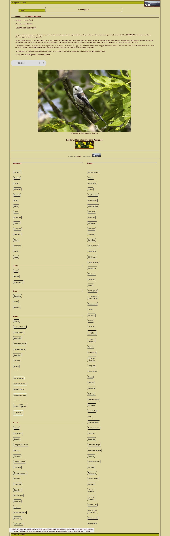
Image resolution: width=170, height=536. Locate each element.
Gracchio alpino (93, 399)
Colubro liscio (18, 332)
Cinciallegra (92, 268)
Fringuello (91, 366)
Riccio (16, 240)
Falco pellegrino (91, 340)
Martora (16, 223)
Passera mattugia (94, 445)
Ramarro (17, 361)
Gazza (90, 377)
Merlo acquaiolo (93, 422)
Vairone (16, 307)
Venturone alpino (20, 512)
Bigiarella (91, 234)
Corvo (90, 309)
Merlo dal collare (93, 428)
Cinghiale (17, 189)
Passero (91, 456)
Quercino (17, 234)
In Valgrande (15, 3)
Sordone (17, 479)
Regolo (16, 450)
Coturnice (91, 315)
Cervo (16, 183)
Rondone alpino (19, 462)
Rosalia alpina (19, 389)
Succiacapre (18, 495)
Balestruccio (92, 200)
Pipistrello (17, 229)
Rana (16, 271)
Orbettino (17, 355)
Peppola (91, 467)
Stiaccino (17, 490)
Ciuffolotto (91, 279)
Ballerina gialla (93, 206)
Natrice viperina (19, 349)
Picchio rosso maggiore (92, 511)
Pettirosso (91, 484)
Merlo (90, 416)
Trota (16, 302)
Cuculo (90, 321)
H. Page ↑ (22, 10)
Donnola (17, 195)
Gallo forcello (92, 371)
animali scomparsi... (18, 413)
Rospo (16, 276)
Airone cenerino (93, 172)
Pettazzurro (92, 473)
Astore (90, 189)
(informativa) (78, 531)
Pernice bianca (93, 479)
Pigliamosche (92, 523)
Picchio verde (92, 518)
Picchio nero (92, 505)
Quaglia (16, 439)
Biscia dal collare (20, 327)
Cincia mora (92, 257)
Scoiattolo (17, 246)
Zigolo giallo (18, 524)
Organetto (91, 439)
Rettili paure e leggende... (20, 405)
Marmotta (17, 217)
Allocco (90, 178)
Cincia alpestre (93, 246)
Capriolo (17, 178)
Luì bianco (91, 405)
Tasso (16, 251)
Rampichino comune (21, 445)
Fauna (23, 3)
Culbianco (91, 326)
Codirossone (92, 304)
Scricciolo (17, 467)
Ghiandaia (91, 388)
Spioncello (17, 484)
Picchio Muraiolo (91, 491)
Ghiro (16, 206)
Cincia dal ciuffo (93, 262)
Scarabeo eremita (20, 395)
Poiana (16, 428)
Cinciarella (91, 274)
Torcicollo (17, 501)
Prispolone (17, 433)
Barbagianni (92, 223)
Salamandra (18, 282)
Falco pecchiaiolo (92, 333)
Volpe (16, 257)
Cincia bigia (92, 251)
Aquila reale (92, 183)
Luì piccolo (92, 411)
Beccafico (91, 229)
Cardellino (91, 240)
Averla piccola (93, 195)
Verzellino (17, 518)
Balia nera (91, 212)
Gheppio (91, 382)
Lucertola (17, 338)
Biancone (91, 217)
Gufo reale (91, 394)
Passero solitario (94, 462)
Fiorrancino (92, 352)
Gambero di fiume (20, 384)
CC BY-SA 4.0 (93, 133)
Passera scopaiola (94, 450)
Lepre (16, 212)
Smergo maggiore (20, 473)
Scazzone (17, 296)
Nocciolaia (91, 433)
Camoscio (17, 172)
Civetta (90, 285)
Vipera (16, 366)
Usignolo (17, 507)
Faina (16, 200)
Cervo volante (19, 378)
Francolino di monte (91, 359)
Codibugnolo (92, 291)
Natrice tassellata (20, 344)
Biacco (16, 321)
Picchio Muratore (91, 498)
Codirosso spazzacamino (93, 297)
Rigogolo (17, 456)
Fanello (90, 347)
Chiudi (87, 531)
